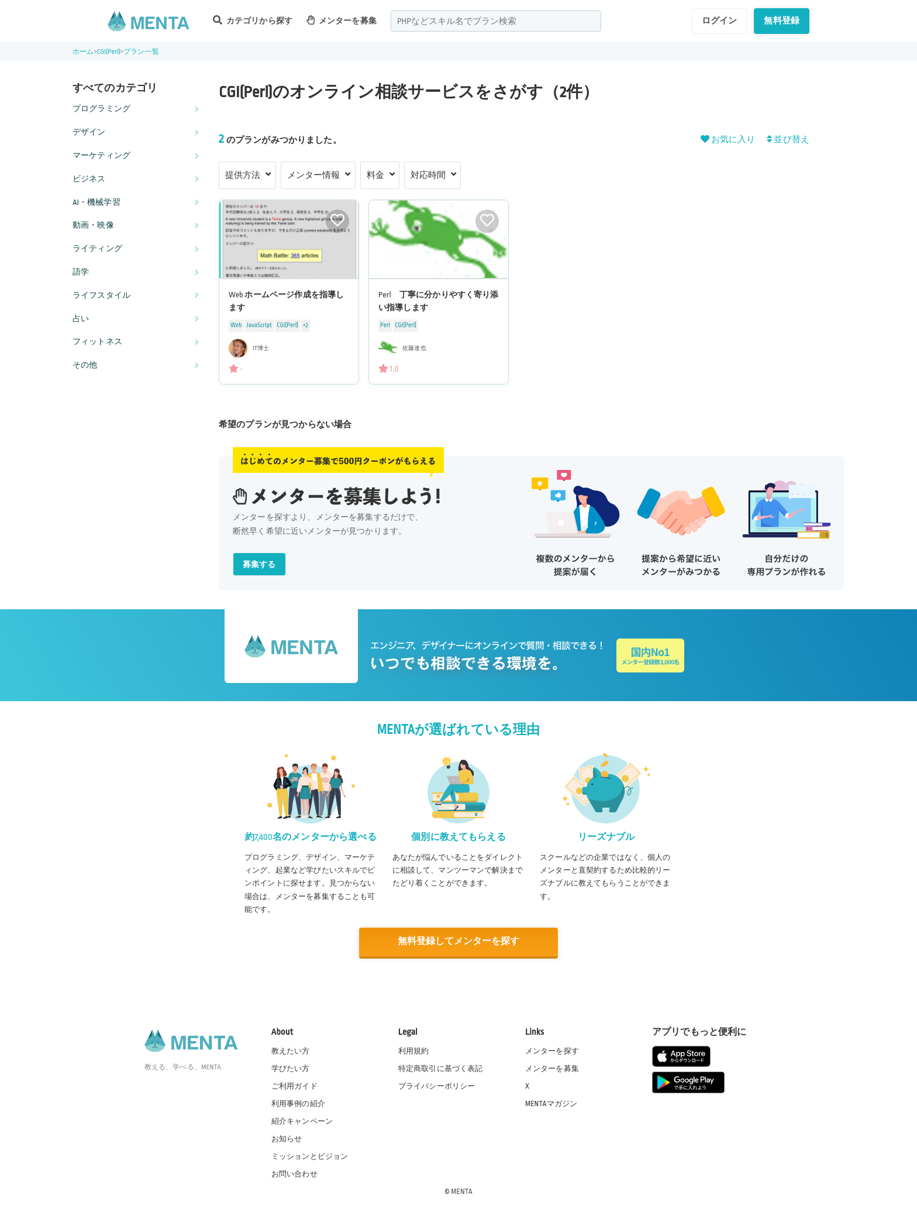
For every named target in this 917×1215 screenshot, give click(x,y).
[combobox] (496, 21)
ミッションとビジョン (310, 1156)
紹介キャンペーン (302, 1121)
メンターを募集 (341, 20)
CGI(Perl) (108, 52)
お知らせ (286, 1138)
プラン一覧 (141, 52)
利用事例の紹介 (298, 1103)
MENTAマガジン (551, 1103)
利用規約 (413, 1050)
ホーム (83, 52)
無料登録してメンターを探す (458, 941)
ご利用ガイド (294, 1085)
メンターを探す (552, 1050)
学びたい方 (290, 1067)
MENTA (462, 1191)
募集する (259, 564)
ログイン (719, 20)
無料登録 (781, 20)
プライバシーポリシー (436, 1085)
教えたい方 (290, 1050)
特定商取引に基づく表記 (440, 1067)
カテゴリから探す (252, 20)
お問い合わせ (294, 1173)
